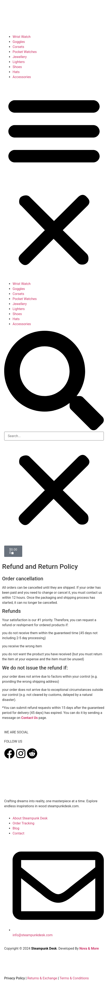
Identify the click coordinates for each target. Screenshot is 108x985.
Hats (16, 72)
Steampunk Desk (44, 948)
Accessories (22, 77)
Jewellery (20, 57)
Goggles (19, 42)
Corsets (18, 47)
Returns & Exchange (42, 978)
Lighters (19, 62)
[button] (54, 180)
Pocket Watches (25, 52)
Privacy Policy (14, 978)
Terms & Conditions (74, 978)
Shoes (17, 67)
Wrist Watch (22, 37)
